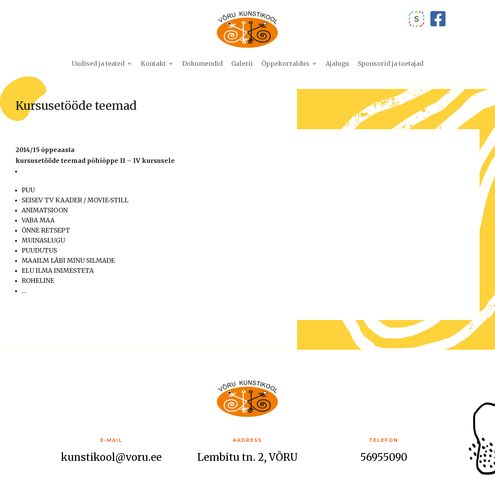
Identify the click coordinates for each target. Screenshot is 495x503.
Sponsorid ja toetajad (390, 63)
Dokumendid (202, 63)
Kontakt (153, 63)
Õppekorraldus (285, 63)
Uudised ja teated (98, 63)
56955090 (383, 457)
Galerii (242, 63)
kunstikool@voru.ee (111, 457)
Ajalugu (337, 63)
